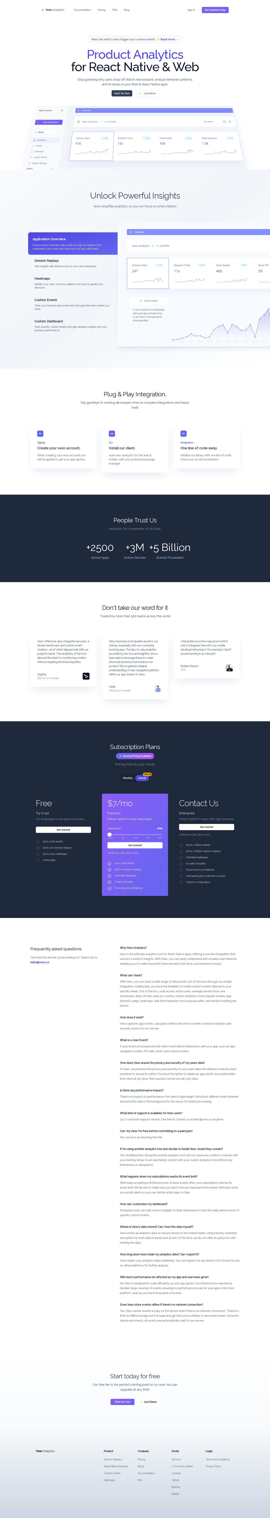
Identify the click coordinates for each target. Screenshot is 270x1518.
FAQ (114, 9)
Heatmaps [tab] (42, 278)
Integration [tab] (186, 442)
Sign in (191, 9)
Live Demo (148, 1402)
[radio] (128, 778)
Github (175, 1480)
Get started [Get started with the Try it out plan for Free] (63, 829)
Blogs (141, 1466)
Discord (176, 1459)
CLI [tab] (110, 442)
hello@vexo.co (39, 962)
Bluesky (176, 1487)
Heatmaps (109, 1480)
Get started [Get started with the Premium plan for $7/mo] (135, 845)
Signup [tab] (41, 442)
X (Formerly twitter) (182, 1466)
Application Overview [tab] (49, 239)
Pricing (102, 9)
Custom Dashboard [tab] (48, 321)
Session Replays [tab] (46, 260)
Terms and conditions (218, 1459)
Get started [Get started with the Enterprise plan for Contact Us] (206, 827)
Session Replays (113, 1459)
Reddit (175, 1494)
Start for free (121, 94)
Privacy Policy (213, 1466)
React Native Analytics (116, 1466)
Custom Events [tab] (45, 300)
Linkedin (176, 1473)
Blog (126, 9)
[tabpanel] (179, 285)
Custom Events (112, 1473)
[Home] (52, 9)
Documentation (82, 9)
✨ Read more (168, 40)
